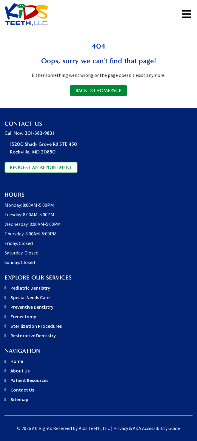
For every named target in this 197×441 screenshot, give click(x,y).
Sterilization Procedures (36, 326)
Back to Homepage (98, 90)
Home (16, 361)
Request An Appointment (41, 167)
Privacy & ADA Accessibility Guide (146, 428)
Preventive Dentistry (31, 307)
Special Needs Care (30, 297)
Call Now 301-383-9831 (29, 133)
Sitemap (19, 399)
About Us (20, 371)
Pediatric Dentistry (30, 288)
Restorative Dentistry (33, 335)
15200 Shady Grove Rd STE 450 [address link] (101, 148)
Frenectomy (23, 316)
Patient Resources (29, 380)
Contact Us (22, 390)
